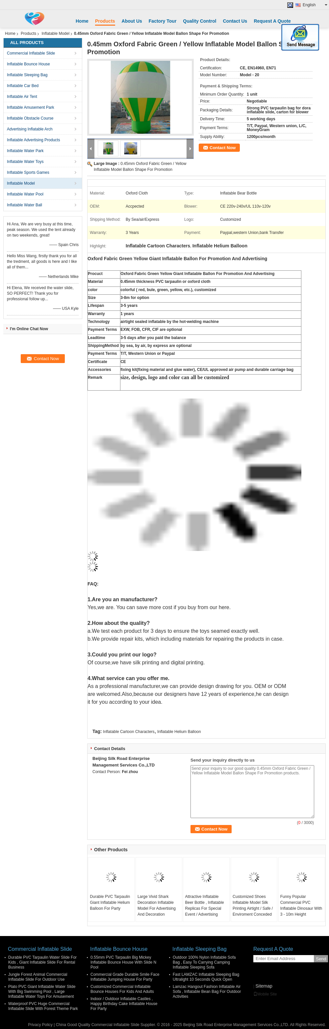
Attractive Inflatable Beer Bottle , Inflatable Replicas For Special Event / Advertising (204, 905)
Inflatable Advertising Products (33, 140)
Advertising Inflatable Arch (30, 129)
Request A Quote (272, 21)
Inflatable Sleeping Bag (27, 75)
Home (82, 21)
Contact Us (235, 21)
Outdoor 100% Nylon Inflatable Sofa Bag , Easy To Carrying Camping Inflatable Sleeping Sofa (204, 962)
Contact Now (223, 147)
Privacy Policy (40, 1024)
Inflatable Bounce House (28, 64)
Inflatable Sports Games (28, 172)
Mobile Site (265, 994)
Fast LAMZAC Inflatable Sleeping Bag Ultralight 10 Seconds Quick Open (206, 977)
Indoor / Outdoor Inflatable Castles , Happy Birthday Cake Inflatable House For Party (123, 1003)
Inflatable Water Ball (24, 205)
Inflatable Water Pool (25, 194)
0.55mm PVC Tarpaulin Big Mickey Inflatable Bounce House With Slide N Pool (123, 962)
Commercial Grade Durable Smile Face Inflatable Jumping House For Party (124, 977)
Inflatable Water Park (25, 151)
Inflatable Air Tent (22, 96)
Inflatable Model (55, 33)
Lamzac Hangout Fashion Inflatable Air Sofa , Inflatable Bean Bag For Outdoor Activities (207, 991)
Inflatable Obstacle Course (30, 118)
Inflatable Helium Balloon (179, 731)
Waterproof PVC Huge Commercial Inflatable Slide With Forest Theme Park (43, 1006)
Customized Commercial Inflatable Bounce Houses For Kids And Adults (122, 989)
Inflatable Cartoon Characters (129, 731)
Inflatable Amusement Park (30, 107)
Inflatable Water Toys (25, 161)
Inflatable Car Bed (22, 85)
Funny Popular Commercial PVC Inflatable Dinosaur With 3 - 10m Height (301, 905)
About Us (132, 21)
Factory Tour (163, 21)
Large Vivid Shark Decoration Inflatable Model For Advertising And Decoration (157, 905)
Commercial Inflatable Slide (31, 53)
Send (321, 958)
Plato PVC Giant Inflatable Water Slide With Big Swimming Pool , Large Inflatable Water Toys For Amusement (41, 991)
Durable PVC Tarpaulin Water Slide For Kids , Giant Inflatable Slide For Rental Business (42, 962)
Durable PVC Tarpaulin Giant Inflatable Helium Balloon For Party (110, 902)
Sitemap (263, 986)
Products (105, 21)
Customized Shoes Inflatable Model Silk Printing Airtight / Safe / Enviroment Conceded (253, 905)
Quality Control (199, 21)
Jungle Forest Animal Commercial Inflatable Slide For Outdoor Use (37, 977)
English (315, 5)
